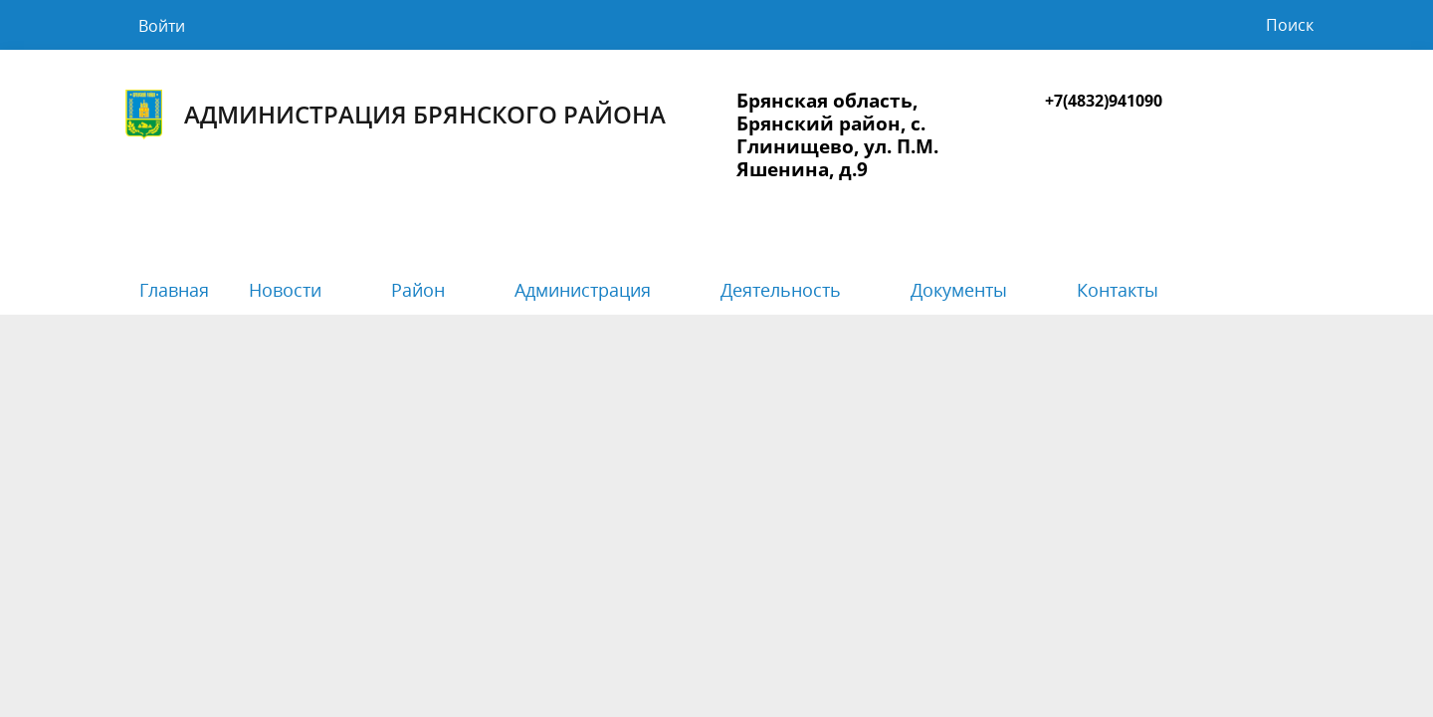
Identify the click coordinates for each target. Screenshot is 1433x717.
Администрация (582, 290)
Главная (174, 290)
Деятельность (780, 290)
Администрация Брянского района (392, 114)
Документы (959, 290)
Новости (285, 290)
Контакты (1117, 290)
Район (418, 290)
